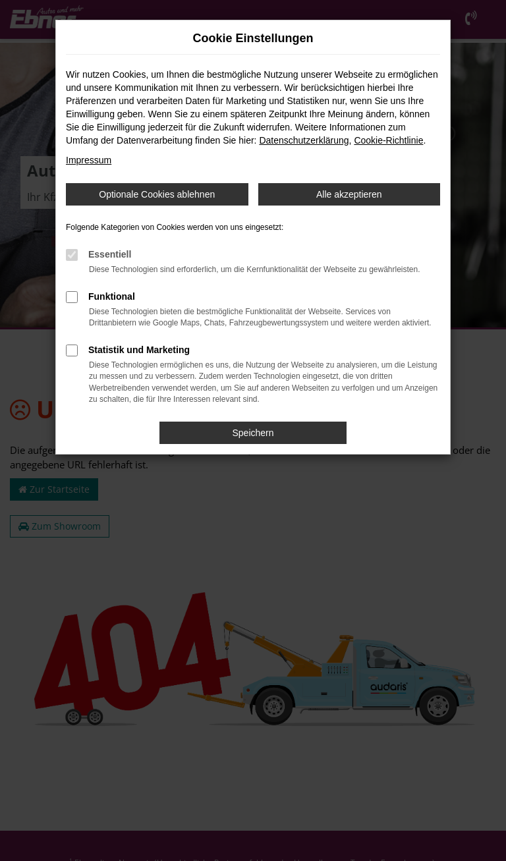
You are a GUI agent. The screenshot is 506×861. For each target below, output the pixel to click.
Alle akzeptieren (349, 194)
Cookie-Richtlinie (388, 140)
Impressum (88, 160)
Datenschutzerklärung (304, 140)
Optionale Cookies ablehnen (157, 194)
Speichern (252, 433)
